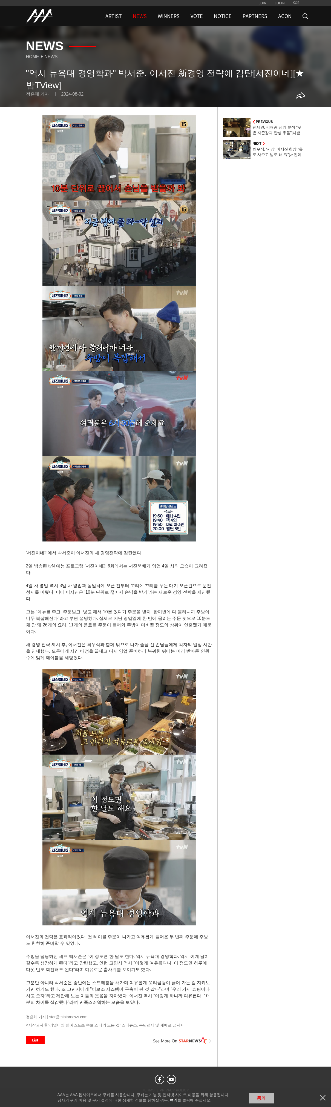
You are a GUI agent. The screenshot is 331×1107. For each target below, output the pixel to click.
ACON (285, 16)
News (51, 56)
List (35, 1040)
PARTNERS (255, 16)
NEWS (140, 16)
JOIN (262, 3)
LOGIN (280, 3)
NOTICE (223, 16)
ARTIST (113, 16)
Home (32, 56)
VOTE (197, 16)
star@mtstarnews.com (68, 1017)
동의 (261, 1098)
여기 (173, 1100)
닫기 (323, 1097)
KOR (296, 2)
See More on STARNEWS (182, 1040)
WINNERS (169, 16)
